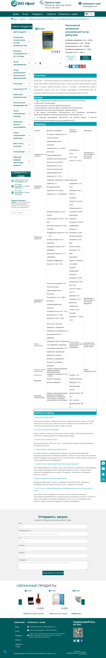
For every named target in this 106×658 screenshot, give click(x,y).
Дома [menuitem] (16, 14)
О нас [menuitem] (25, 14)
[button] (37, 14)
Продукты (22, 19)
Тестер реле (20, 202)
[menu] (44, 14)
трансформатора (22, 207)
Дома (15, 19)
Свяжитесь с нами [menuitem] (67, 14)
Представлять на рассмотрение (53, 573)
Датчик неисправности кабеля (21, 203)
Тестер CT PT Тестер (18, 205)
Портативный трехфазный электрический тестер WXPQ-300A (79, 19)
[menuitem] (37, 14)
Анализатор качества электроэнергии (41, 19)
